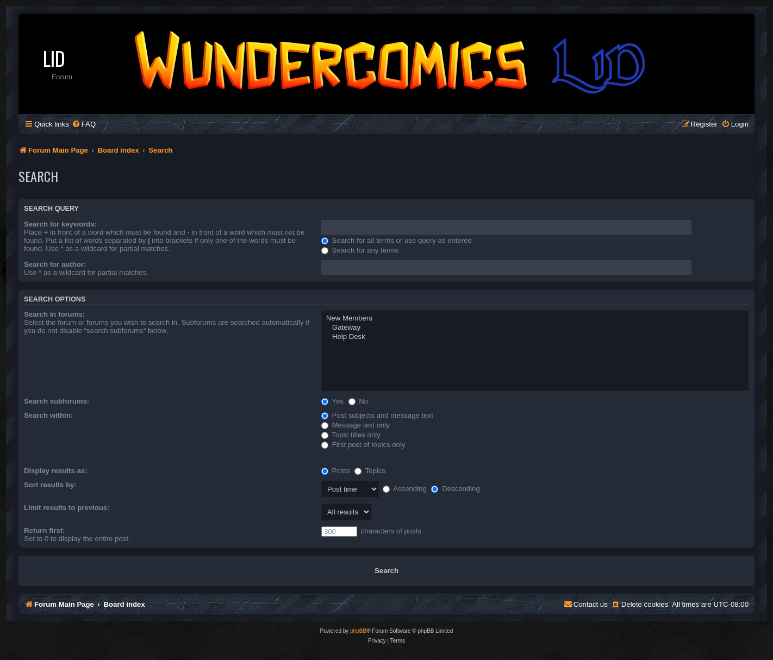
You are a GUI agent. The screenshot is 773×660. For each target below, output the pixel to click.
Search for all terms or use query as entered (396, 240)
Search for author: (55, 264)
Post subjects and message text (377, 415)
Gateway (535, 327)
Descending (455, 489)
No (358, 401)
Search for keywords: (60, 224)
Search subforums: (56, 401)
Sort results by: (50, 485)
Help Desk (535, 337)
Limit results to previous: (67, 508)
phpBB (358, 631)
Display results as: (56, 471)
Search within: (48, 415)
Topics (369, 471)
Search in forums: (54, 314)
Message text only (355, 425)
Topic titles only (351, 435)
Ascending (405, 489)
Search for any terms (359, 250)
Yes (332, 401)
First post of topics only (363, 445)
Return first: (44, 530)
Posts (335, 471)
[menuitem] (84, 124)
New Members (535, 318)
